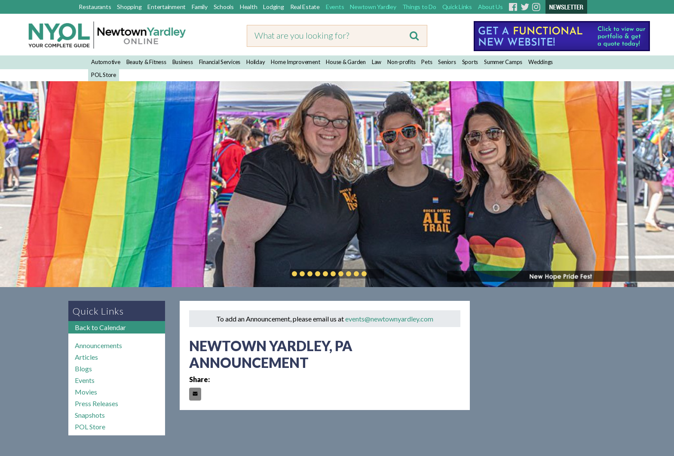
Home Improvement (295, 61)
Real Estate (305, 6)
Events (335, 6)
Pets (426, 61)
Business (182, 61)
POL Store (103, 74)
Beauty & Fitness (146, 61)
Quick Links (457, 6)
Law (376, 61)
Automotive (105, 61)
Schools (224, 6)
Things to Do (419, 6)
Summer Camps (503, 61)
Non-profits (401, 61)
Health (248, 6)
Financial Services (220, 61)
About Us (490, 6)
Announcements (98, 345)
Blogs (83, 368)
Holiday (255, 61)
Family (200, 6)
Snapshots (90, 415)
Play (377, 274)
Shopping (129, 6)
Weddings (540, 61)
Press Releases (96, 403)
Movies (86, 392)
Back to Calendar (100, 327)
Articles (86, 357)
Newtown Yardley (373, 6)
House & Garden (346, 61)
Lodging (273, 6)
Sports (470, 61)
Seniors (447, 61)
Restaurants (95, 6)
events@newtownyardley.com (389, 319)
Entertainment (166, 6)
